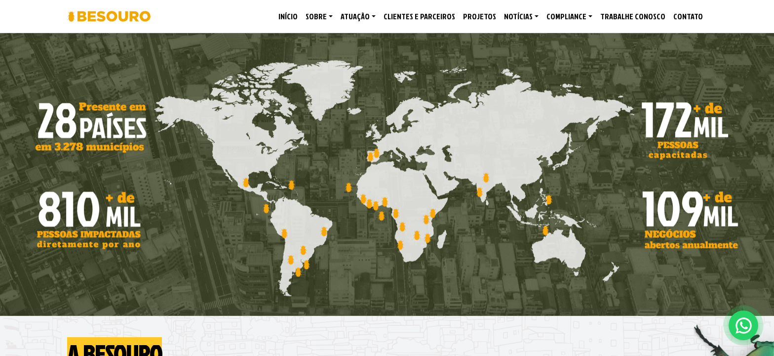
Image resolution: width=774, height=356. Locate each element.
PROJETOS (479, 16)
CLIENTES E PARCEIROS (419, 16)
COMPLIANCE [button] (566, 16)
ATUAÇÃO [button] (355, 16)
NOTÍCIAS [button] (518, 16)
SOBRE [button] (316, 16)
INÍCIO (288, 16)
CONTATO (688, 16)
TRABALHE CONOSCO (632, 16)
